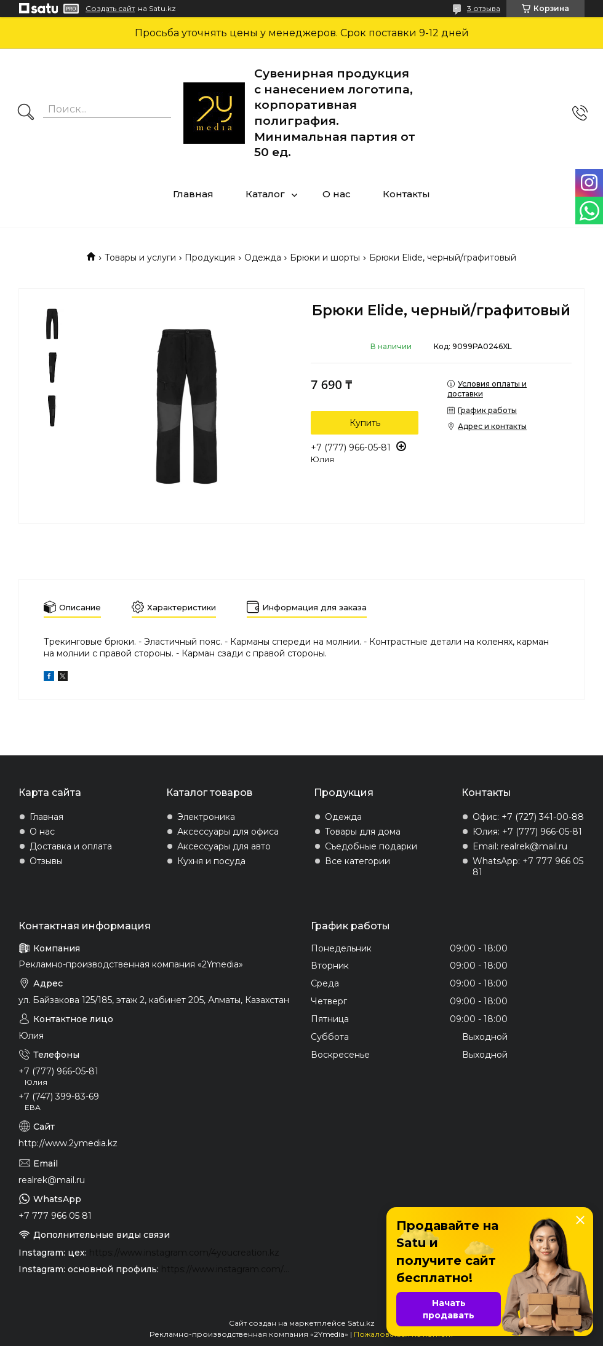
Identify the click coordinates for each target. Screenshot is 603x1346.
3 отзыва (483, 8)
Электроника (206, 816)
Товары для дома (363, 831)
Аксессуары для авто (224, 846)
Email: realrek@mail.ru (520, 846)
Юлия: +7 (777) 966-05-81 (527, 831)
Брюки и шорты (325, 257)
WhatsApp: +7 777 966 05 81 (528, 867)
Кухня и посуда (211, 861)
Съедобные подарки (371, 846)
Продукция (210, 257)
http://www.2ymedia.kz (68, 1143)
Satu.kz (361, 1323)
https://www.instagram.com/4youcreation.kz (184, 1252)
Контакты (406, 194)
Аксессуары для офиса (228, 831)
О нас (336, 194)
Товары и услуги (140, 257)
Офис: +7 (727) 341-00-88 (528, 816)
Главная (193, 194)
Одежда (262, 257)
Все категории (357, 861)
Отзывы (46, 861)
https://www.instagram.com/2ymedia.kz (226, 1269)
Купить (364, 422)
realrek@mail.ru (51, 1180)
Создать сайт (110, 8)
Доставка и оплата (71, 846)
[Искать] (25, 113)
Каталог (265, 194)
